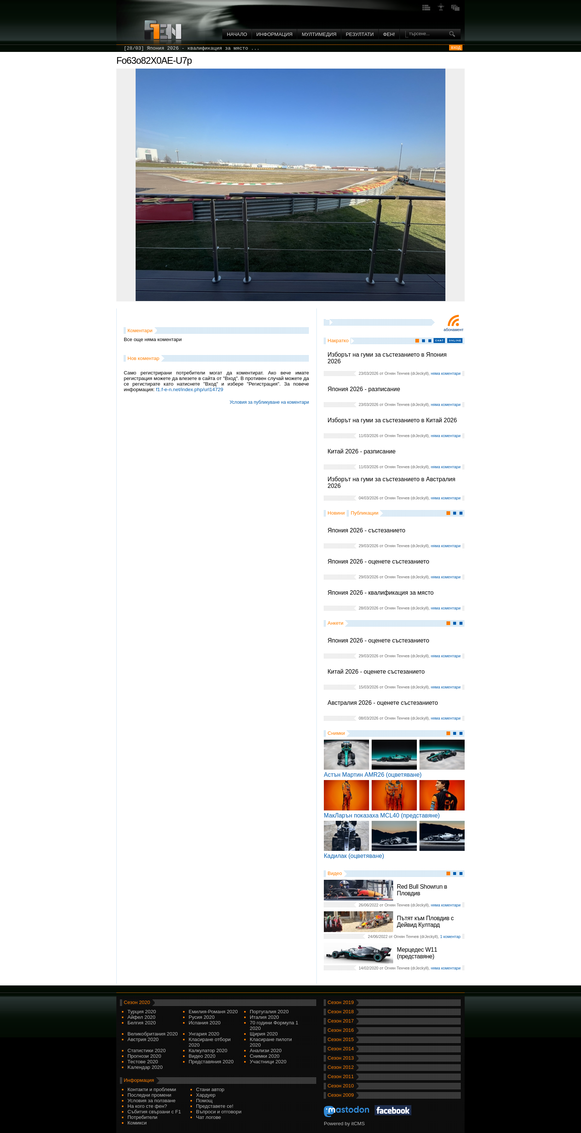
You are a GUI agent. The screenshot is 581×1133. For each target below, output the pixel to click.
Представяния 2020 (211, 1061)
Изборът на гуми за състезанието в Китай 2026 (392, 420)
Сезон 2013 (341, 1058)
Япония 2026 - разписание (364, 389)
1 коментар (450, 936)
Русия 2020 (202, 1017)
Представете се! (214, 1106)
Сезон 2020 (137, 1002)
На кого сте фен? (147, 1106)
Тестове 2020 (142, 1061)
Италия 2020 (264, 1017)
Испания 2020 (204, 1022)
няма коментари (446, 373)
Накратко (338, 340)
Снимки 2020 (264, 1056)
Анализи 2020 (266, 1050)
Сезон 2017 (341, 1021)
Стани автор (210, 1089)
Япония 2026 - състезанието (366, 530)
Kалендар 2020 (145, 1067)
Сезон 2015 (341, 1039)
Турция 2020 (141, 1011)
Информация (274, 34)
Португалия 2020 (269, 1011)
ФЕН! (389, 34)
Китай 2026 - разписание (362, 451)
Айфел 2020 (141, 1017)
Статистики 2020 (146, 1050)
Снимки (336, 733)
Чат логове (208, 1117)
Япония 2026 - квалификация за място (381, 592)
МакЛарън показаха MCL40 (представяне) (382, 815)
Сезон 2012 (341, 1067)
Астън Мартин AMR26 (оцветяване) (373, 775)
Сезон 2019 (341, 1002)
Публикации (364, 513)
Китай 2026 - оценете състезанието (376, 671)
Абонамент (454, 329)
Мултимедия (319, 34)
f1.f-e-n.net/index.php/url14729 (189, 389)
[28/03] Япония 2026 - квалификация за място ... (192, 48)
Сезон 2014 (341, 1048)
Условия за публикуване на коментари (269, 402)
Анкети (335, 623)
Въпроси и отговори (219, 1111)
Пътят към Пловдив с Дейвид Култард (425, 921)
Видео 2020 (202, 1056)
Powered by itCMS (344, 1123)
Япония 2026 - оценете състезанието (378, 561)
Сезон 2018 (341, 1011)
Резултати (360, 34)
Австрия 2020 (143, 1039)
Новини (336, 513)
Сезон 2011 (341, 1076)
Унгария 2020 (204, 1034)
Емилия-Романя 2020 (213, 1011)
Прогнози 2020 (144, 1056)
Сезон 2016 (341, 1030)
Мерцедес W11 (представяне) (417, 953)
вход (456, 47)
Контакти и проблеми (151, 1089)
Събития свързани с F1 (154, 1111)
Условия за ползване (151, 1100)
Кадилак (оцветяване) (354, 856)
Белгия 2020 (141, 1022)
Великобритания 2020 (152, 1034)
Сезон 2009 (341, 1095)
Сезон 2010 (341, 1086)
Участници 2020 (268, 1061)
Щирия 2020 (264, 1034)
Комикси (137, 1123)
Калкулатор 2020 (208, 1050)
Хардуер (206, 1095)
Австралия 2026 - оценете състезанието (383, 703)
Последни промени (149, 1095)
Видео (335, 873)
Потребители (142, 1117)
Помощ (204, 1100)
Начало (237, 34)
